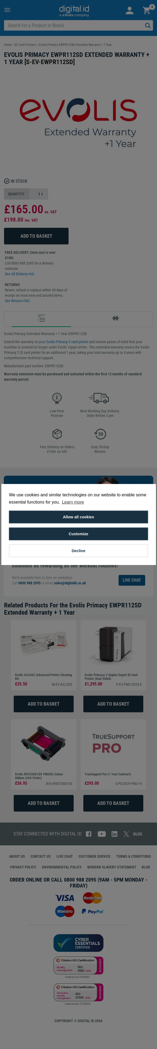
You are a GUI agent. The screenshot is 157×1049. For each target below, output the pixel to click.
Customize (78, 534)
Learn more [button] (73, 502)
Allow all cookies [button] (78, 517)
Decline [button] (78, 551)
